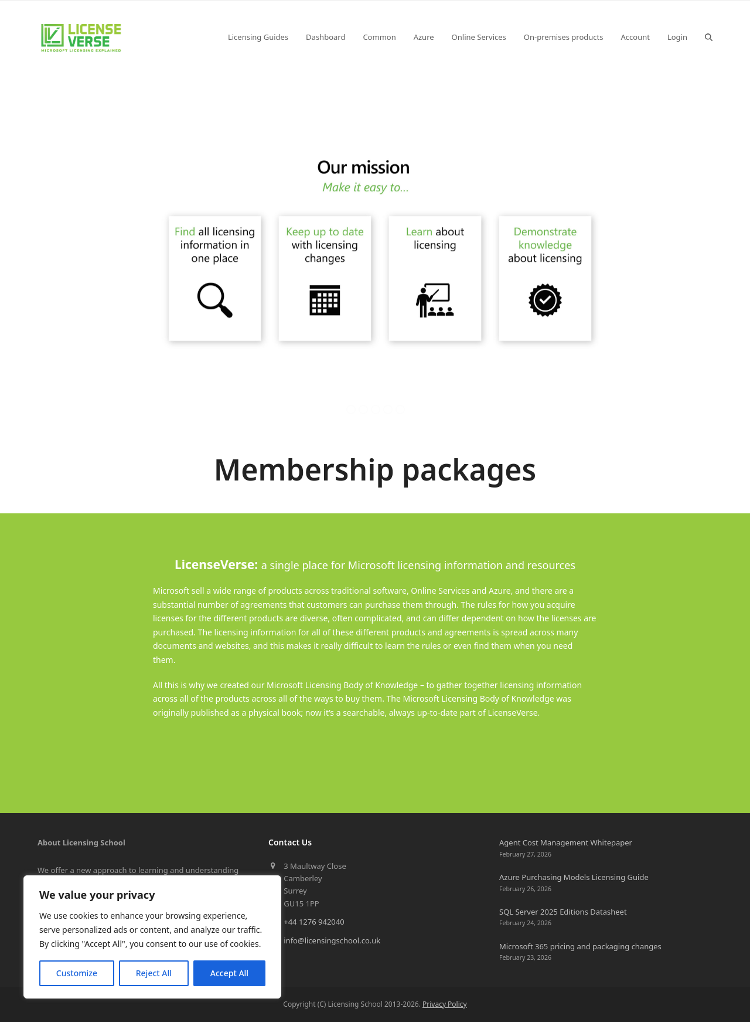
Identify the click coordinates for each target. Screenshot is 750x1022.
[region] (152, 937)
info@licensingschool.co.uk (332, 940)
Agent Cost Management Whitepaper (565, 842)
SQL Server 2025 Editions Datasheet (563, 911)
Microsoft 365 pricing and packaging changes (580, 946)
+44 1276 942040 (314, 921)
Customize (76, 973)
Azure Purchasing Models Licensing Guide (574, 877)
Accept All (229, 973)
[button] (708, 37)
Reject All (154, 973)
